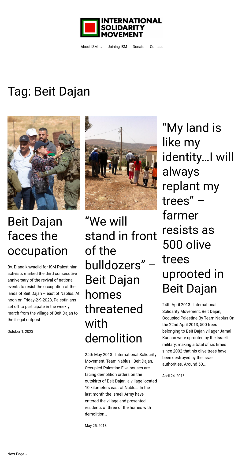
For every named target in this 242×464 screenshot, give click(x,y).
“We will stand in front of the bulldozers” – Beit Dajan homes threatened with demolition (121, 279)
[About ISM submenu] (89, 47)
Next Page (17, 454)
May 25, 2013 (96, 426)
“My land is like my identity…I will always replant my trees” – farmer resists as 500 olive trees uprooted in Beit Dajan (198, 208)
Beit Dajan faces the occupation (37, 236)
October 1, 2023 (20, 332)
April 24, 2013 (173, 376)
